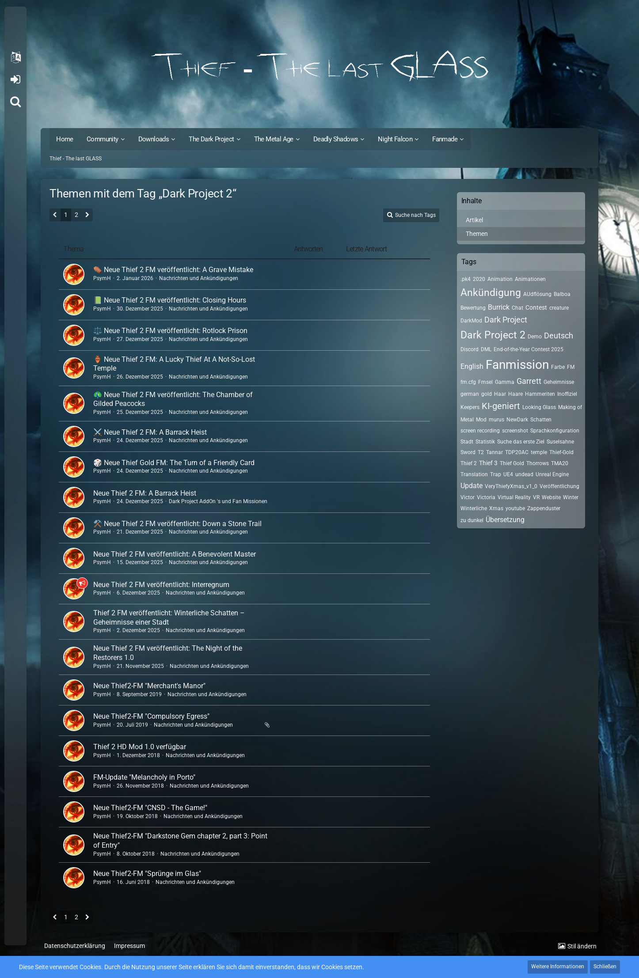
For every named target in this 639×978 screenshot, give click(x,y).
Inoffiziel (567, 394)
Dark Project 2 (492, 335)
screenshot (515, 431)
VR (536, 497)
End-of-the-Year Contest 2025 (528, 349)
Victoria (486, 497)
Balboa (562, 294)
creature (559, 308)
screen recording (480, 431)
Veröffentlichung (559, 486)
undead (524, 474)
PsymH (102, 278)
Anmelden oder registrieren (15, 79)
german (469, 394)
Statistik (485, 442)
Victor (467, 497)
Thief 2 (468, 463)
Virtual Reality (514, 497)
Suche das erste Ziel (520, 442)
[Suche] (15, 102)
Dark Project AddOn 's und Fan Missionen (218, 501)
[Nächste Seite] (87, 215)
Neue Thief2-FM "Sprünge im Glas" (147, 873)
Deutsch (558, 335)
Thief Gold (512, 463)
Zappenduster (543, 508)
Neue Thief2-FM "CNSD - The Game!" (150, 808)
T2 (481, 452)
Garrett (529, 381)
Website (551, 497)
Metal (467, 420)
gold (486, 394)
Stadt (466, 442)
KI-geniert (501, 406)
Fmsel (485, 382)
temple (539, 452)
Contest (536, 307)
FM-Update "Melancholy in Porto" (144, 777)
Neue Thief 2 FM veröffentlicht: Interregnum (161, 584)
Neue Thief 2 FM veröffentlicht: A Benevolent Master (174, 554)
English (471, 366)
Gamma (504, 382)
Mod (481, 420)
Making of (570, 407)
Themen (477, 233)
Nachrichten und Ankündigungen (198, 278)
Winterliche (473, 508)
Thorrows (537, 463)
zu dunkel (471, 520)
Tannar (494, 452)
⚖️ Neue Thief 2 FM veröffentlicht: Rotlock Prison (170, 330)
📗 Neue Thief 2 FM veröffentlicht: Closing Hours (169, 300)
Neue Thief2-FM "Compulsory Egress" (151, 716)
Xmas (496, 508)
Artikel (474, 220)
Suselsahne (560, 442)
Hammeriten (540, 394)
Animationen (530, 279)
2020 (479, 279)
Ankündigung (490, 293)
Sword (467, 452)
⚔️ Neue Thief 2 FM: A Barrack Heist (150, 432)
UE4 (508, 474)
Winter (570, 497)
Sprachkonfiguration (554, 431)
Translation (474, 474)
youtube (515, 508)
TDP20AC (517, 452)
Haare (515, 394)
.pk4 (465, 279)
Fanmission (517, 364)
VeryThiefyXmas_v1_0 (511, 486)
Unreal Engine (552, 474)
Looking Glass (539, 407)
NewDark (517, 420)
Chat (517, 308)
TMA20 (559, 463)
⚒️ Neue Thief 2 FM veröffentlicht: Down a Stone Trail (177, 523)
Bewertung (473, 308)
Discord (469, 349)
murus (496, 420)
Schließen (604, 966)
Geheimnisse (559, 382)
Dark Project (505, 319)
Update (471, 485)
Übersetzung (505, 520)
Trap (495, 474)
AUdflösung (537, 294)
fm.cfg (468, 382)
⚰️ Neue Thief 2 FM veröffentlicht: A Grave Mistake (173, 269)
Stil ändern (582, 946)
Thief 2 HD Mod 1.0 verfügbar (139, 747)
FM (570, 367)
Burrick (499, 307)
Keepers (469, 407)
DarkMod (471, 321)
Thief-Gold (561, 452)
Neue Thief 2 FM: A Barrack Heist (144, 493)
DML (486, 349)
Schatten (541, 420)
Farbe (558, 367)
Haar (500, 394)
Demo (535, 337)
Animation (500, 279)
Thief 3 (488, 462)
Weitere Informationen (557, 966)
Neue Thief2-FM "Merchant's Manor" (149, 686)
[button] (15, 57)
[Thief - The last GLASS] (319, 66)
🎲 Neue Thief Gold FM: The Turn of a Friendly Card (174, 463)
